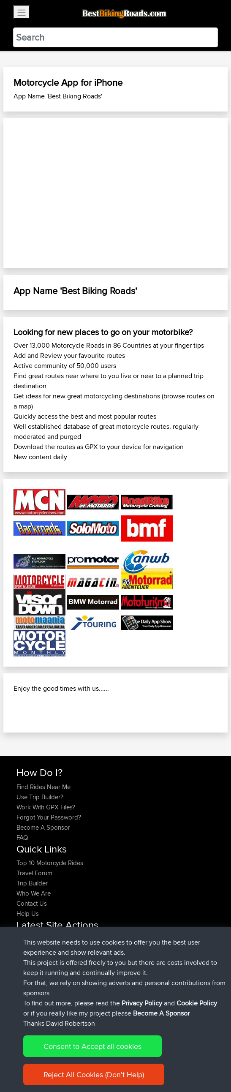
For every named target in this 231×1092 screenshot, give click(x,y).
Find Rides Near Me (43, 786)
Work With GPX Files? (45, 807)
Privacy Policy (142, 1003)
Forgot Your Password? (48, 817)
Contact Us (31, 903)
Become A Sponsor (43, 827)
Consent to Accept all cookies (92, 1046)
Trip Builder (32, 883)
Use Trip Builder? (39, 796)
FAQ (22, 837)
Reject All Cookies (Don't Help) (93, 1074)
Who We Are (33, 893)
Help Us (27, 913)
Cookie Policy (197, 1003)
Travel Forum (34, 873)
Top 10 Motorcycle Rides (49, 862)
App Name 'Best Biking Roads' (58, 96)
